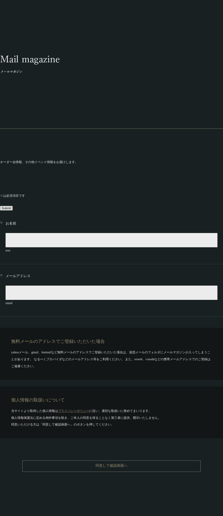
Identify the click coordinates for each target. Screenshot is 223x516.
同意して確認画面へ (111, 464)
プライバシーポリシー (73, 410)
